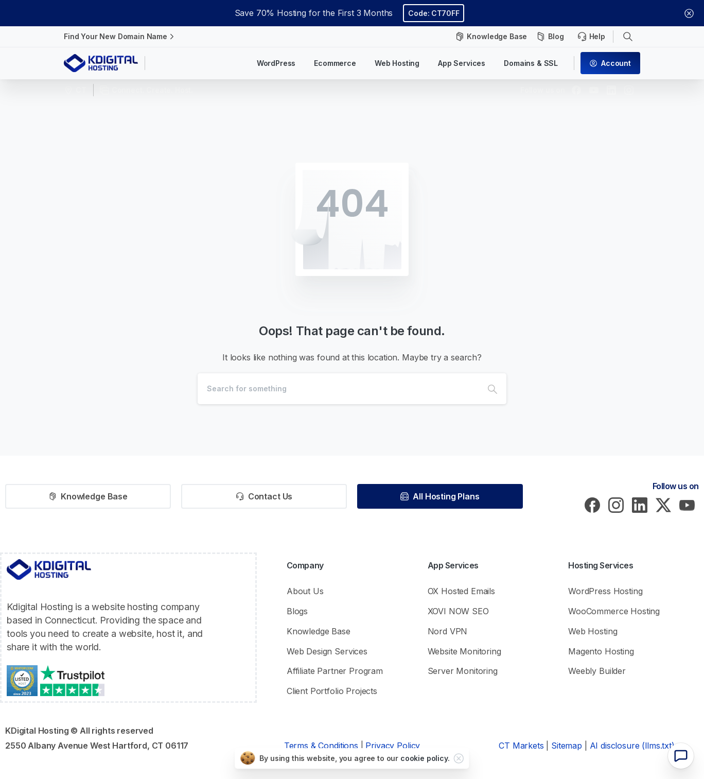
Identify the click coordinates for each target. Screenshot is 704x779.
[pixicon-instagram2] (616, 504)
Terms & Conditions (321, 745)
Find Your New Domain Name (120, 36)
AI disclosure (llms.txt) (632, 745)
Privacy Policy (392, 745)
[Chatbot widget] (681, 756)
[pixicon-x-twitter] (663, 504)
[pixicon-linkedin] (640, 504)
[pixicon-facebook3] (592, 504)
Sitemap (566, 745)
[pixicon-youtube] (687, 504)
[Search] (338, 388)
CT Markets (521, 745)
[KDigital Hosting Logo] (49, 569)
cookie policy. (425, 758)
